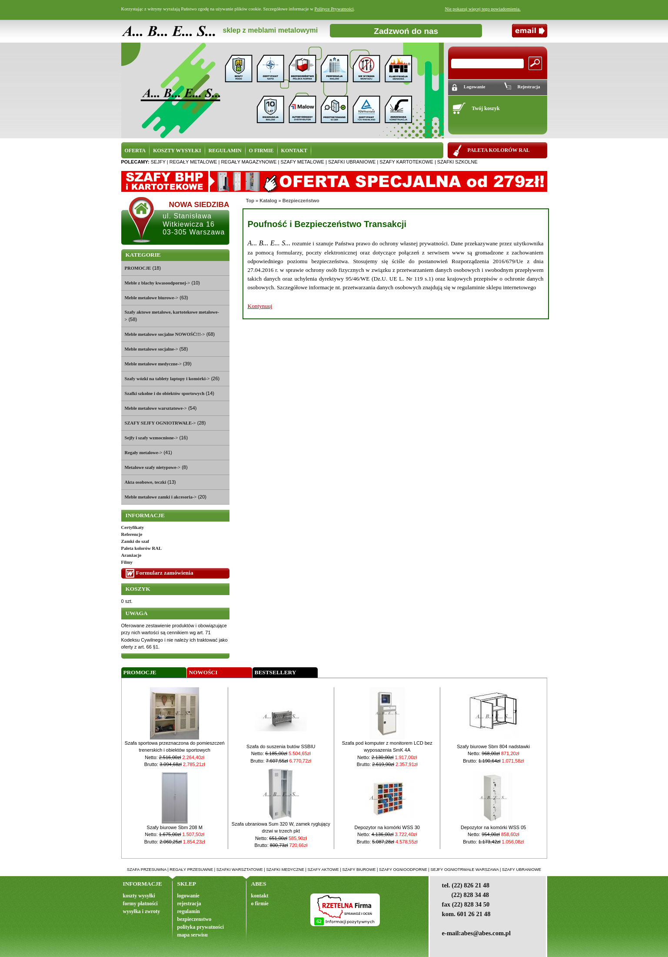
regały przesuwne (191, 869)
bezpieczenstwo (194, 919)
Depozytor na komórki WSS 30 (387, 827)
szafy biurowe (359, 869)
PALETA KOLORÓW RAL (499, 150)
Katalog (268, 200)
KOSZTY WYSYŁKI (177, 150)
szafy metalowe (302, 161)
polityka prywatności (200, 927)
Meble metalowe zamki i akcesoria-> (161, 497)
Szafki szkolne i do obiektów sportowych (165, 393)
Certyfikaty (132, 527)
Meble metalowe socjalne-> (151, 349)
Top (250, 200)
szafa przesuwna (146, 869)
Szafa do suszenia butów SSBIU (280, 746)
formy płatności (140, 903)
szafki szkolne (457, 161)
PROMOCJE (138, 268)
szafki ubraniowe (352, 161)
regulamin (188, 911)
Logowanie (474, 86)
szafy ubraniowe (521, 869)
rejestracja (189, 903)
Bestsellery (275, 672)
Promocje (139, 672)
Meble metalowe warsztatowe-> (156, 408)
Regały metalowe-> (144, 452)
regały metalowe (193, 161)
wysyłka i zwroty (141, 911)
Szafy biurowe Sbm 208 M (175, 827)
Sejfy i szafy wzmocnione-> (151, 437)
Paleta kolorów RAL (141, 548)
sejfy (158, 161)
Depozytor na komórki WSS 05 (493, 827)
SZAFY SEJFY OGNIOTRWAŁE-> (160, 423)
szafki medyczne (285, 869)
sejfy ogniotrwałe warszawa (464, 869)
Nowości (203, 672)
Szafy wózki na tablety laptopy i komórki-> (167, 378)
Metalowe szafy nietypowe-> (153, 467)
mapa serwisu (192, 935)
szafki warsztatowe (239, 869)
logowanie (188, 896)
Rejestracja (528, 86)
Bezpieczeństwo (300, 200)
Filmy (127, 562)
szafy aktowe (323, 869)
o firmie (260, 903)
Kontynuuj (260, 306)
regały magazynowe (248, 161)
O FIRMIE (261, 150)
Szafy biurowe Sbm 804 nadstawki (493, 746)
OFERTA (135, 150)
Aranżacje (131, 555)
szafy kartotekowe (406, 161)
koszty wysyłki (139, 896)
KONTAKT (294, 150)
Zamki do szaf (135, 541)
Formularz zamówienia (164, 572)
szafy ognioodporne (403, 869)
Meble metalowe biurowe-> (152, 297)
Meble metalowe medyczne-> (153, 363)
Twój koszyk (485, 108)
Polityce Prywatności (334, 9)
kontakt (260, 896)
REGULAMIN (225, 150)
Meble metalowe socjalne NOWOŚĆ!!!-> (165, 334)
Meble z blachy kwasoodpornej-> (157, 283)
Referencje (132, 534)
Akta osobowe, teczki (145, 482)
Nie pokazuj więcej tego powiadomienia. (483, 9)
